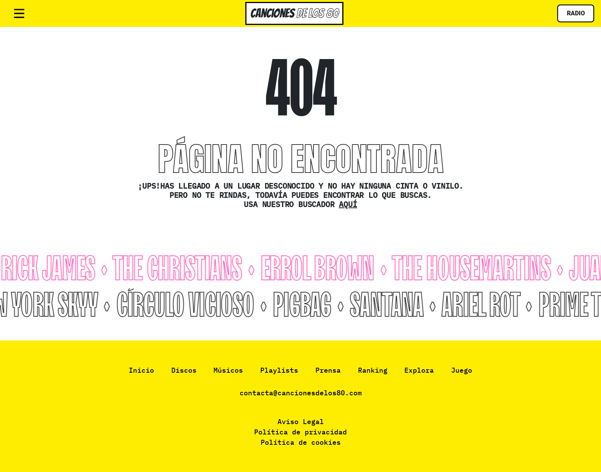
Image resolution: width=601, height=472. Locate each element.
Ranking (373, 370)
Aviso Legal (301, 421)
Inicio (141, 370)
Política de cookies (301, 442)
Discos (184, 370)
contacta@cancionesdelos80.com (301, 392)
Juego (461, 370)
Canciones (294, 13)
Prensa (328, 370)
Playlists (279, 370)
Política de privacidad (300, 432)
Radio (576, 13)
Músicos (228, 370)
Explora (419, 370)
